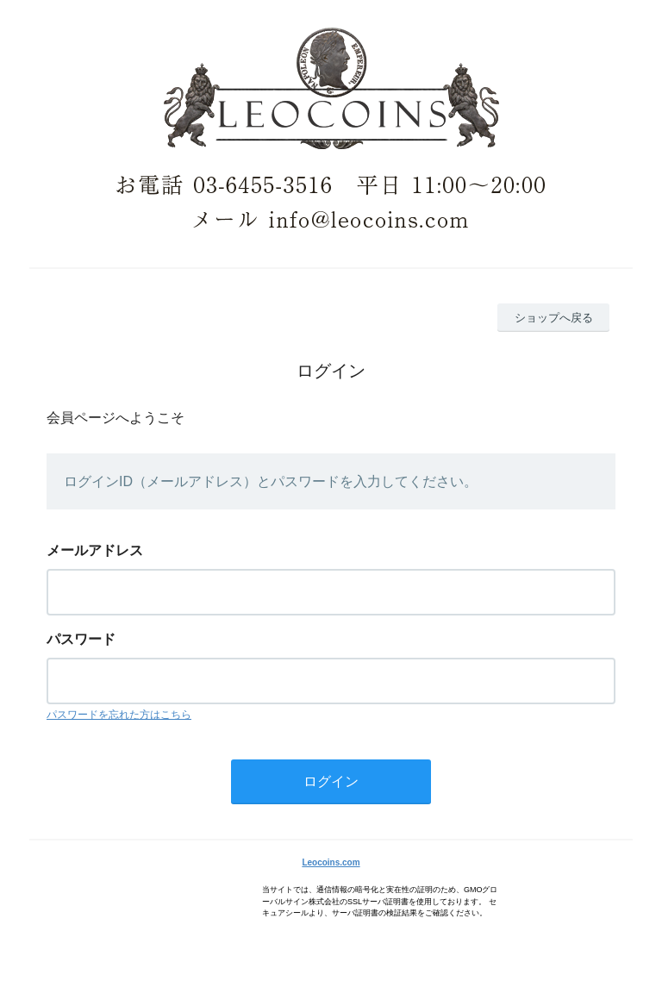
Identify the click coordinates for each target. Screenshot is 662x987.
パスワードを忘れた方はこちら (119, 715)
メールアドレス (95, 550)
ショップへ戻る (554, 317)
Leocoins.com (330, 862)
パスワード (81, 639)
